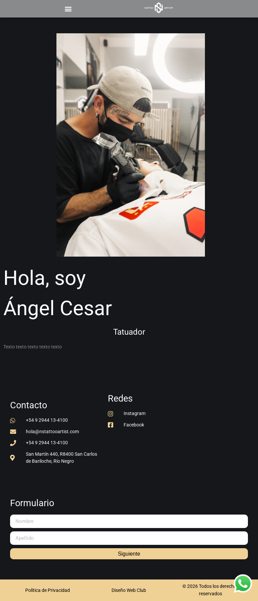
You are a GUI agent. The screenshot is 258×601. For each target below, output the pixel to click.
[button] (68, 8)
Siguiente (129, 554)
